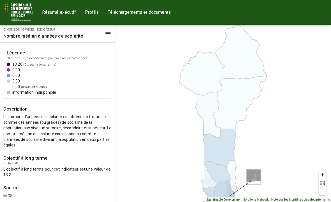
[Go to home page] (19, 12)
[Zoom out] (323, 191)
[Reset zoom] (323, 183)
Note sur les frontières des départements (300, 199)
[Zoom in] (323, 175)
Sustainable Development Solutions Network (237, 199)
